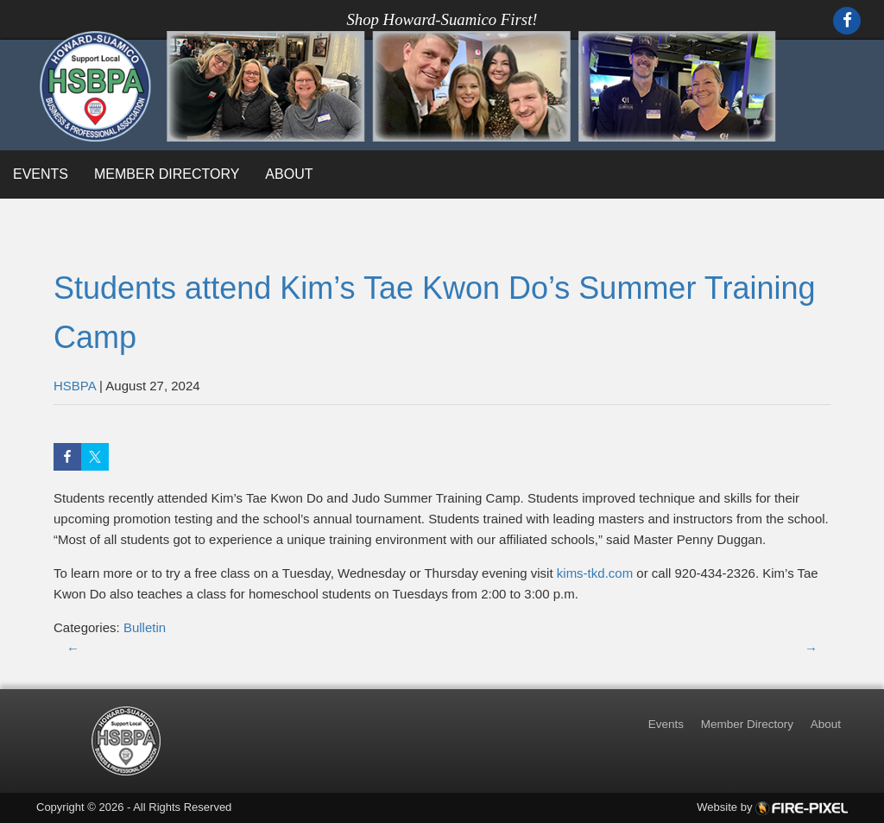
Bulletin (144, 627)
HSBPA (75, 385)
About (289, 174)
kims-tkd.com (595, 573)
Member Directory (166, 174)
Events (40, 174)
